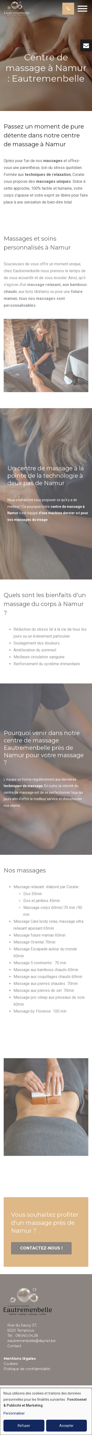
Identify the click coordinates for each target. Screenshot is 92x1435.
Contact (14, 1346)
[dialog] (46, 1411)
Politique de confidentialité (27, 1369)
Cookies (11, 1363)
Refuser (24, 1426)
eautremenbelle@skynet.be (31, 1341)
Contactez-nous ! (41, 1248)
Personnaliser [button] (14, 1413)
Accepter (66, 1426)
